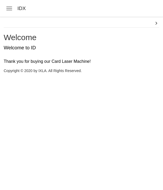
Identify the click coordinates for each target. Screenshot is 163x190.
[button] (156, 23)
